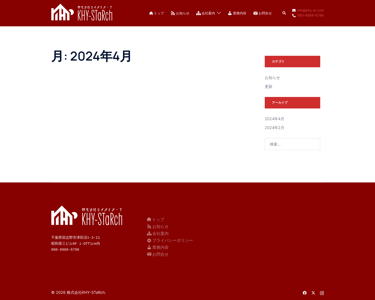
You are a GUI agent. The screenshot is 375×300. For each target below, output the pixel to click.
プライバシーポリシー (170, 240)
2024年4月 (274, 118)
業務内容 (236, 13)
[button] (284, 13)
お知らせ (180, 13)
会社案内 (205, 13)
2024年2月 (274, 127)
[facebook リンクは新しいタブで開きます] (305, 291)
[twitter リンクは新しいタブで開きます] (313, 291)
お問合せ (262, 13)
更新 (268, 86)
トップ (156, 13)
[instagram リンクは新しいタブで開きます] (322, 291)
